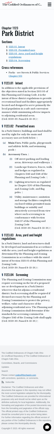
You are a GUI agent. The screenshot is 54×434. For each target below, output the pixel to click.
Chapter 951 (15, 76)
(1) (11, 159)
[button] (47, 427)
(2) (10, 167)
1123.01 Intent (17, 46)
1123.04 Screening (19, 60)
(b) (4, 154)
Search (5, 371)
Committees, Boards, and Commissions (19, 363)
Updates (5, 367)
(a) (4, 142)
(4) (10, 197)
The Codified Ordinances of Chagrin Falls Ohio (22, 4)
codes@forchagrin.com (25, 375)
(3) (10, 182)
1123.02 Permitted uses (22, 50)
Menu (49, 4)
